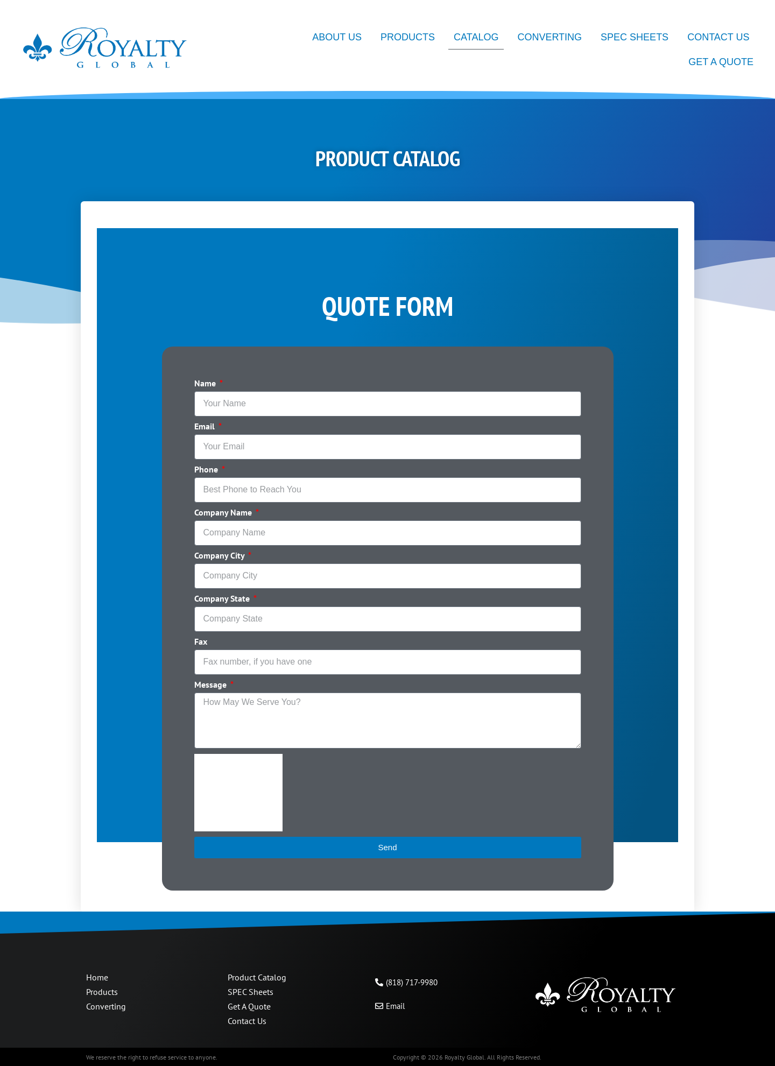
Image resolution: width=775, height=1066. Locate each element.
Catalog (476, 37)
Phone (207, 470)
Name (206, 384)
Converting (549, 37)
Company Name (224, 513)
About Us (337, 37)
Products (408, 37)
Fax (200, 642)
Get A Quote (720, 62)
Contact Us (718, 37)
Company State (223, 599)
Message (211, 685)
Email (205, 427)
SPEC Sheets (634, 37)
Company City (220, 556)
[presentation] (238, 792)
